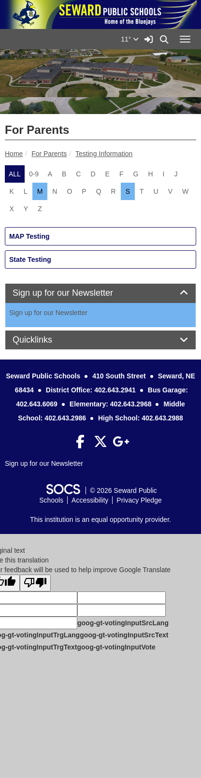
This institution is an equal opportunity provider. (100, 519)
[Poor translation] (35, 583)
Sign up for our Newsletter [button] (74, 293)
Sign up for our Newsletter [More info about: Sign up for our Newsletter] (48, 313)
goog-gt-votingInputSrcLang (123, 623)
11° (130, 39)
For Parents (49, 154)
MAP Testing (29, 236)
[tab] (100, 293)
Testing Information (103, 154)
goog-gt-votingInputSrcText (124, 635)
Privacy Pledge (138, 500)
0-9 (34, 174)
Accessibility (90, 500)
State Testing (30, 259)
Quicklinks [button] (43, 340)
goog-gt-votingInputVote (116, 647)
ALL (15, 174)
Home (14, 154)
